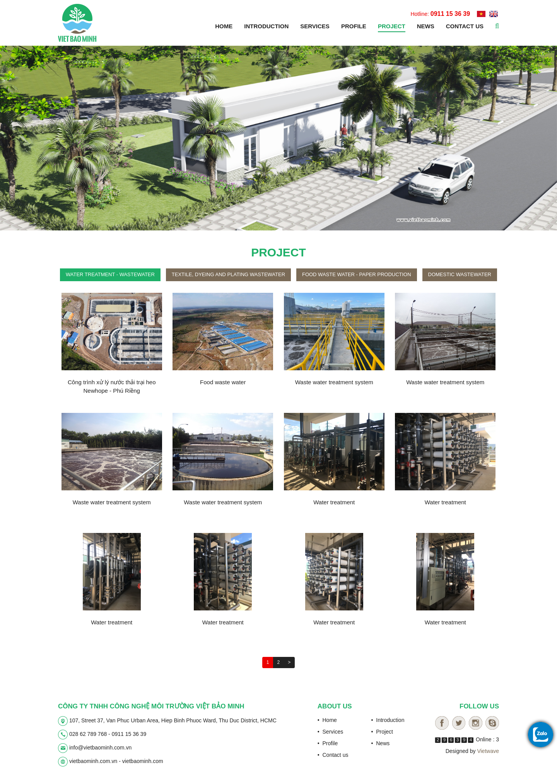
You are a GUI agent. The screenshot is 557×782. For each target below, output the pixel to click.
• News (380, 743)
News (425, 26)
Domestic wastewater (459, 274)
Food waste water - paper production (356, 274)
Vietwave (488, 751)
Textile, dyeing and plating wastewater (228, 274)
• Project (382, 732)
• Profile (328, 743)
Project (391, 26)
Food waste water (223, 382)
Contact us (465, 26)
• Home (327, 720)
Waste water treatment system (334, 382)
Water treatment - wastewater (110, 274)
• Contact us (333, 755)
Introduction (266, 26)
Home (223, 26)
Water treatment (334, 502)
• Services (330, 732)
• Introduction (388, 720)
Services (315, 26)
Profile (353, 26)
